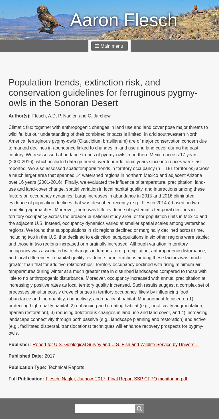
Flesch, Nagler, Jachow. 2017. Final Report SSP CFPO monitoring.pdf (116, 378)
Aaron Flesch (123, 20)
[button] (109, 46)
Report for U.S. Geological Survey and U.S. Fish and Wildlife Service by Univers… (116, 344)
